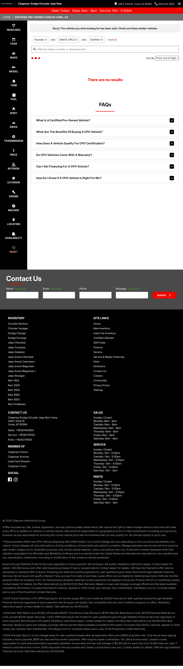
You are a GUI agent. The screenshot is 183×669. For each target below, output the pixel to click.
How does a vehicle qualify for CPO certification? (105, 143)
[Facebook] (9, 479)
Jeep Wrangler (16, 375)
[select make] (13, 55)
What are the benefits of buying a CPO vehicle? (105, 132)
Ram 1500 (13, 380)
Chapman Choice (18, 452)
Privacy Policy (101, 385)
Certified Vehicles (103, 337)
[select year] (13, 41)
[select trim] (13, 83)
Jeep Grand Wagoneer (21, 366)
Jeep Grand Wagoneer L (22, 371)
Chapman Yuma (17, 466)
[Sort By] (167, 58)
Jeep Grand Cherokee (20, 356)
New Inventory (101, 328)
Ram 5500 (14, 399)
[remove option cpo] (96, 39)
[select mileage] (13, 208)
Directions (99, 366)
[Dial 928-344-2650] (164, 3)
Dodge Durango (17, 337)
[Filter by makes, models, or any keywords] (105, 49)
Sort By (150, 58)
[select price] (13, 152)
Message (127, 288)
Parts (96, 361)
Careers (98, 375)
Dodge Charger (17, 333)
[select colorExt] (13, 180)
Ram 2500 (14, 385)
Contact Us (99, 371)
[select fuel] (13, 97)
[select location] (13, 222)
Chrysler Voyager (18, 328)
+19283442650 (25, 430)
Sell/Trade (99, 342)
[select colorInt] (13, 166)
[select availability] (13, 236)
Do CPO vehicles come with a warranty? (105, 155)
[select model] (13, 69)
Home (7, 17)
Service (97, 352)
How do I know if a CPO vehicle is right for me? (105, 178)
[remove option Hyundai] (41, 39)
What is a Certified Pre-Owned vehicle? (105, 120)
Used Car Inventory (104, 333)
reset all (112, 39)
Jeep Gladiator (16, 352)
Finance (97, 347)
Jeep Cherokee (17, 342)
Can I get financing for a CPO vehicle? (105, 166)
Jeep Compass (16, 347)
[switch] (179, 3)
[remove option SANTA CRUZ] (68, 39)
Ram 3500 (14, 389)
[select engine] (13, 194)
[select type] (13, 27)
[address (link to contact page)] (133, 3)
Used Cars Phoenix (19, 461)
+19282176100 (26, 434)
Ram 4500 (14, 394)
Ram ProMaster (17, 404)
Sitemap (98, 389)
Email (52, 288)
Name (16, 288)
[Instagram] (15, 479)
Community (100, 380)
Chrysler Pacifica (18, 323)
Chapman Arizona (18, 456)
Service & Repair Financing (108, 356)
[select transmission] (13, 138)
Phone (83, 288)
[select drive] (13, 125)
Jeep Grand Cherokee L (21, 361)
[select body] (13, 111)
